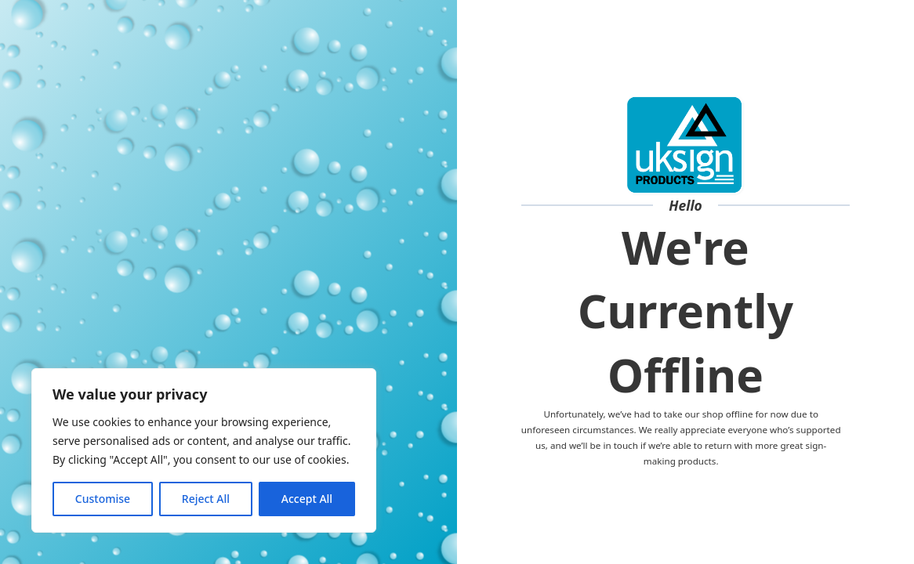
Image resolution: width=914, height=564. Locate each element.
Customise (102, 498)
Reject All (206, 498)
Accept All (306, 498)
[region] (203, 450)
